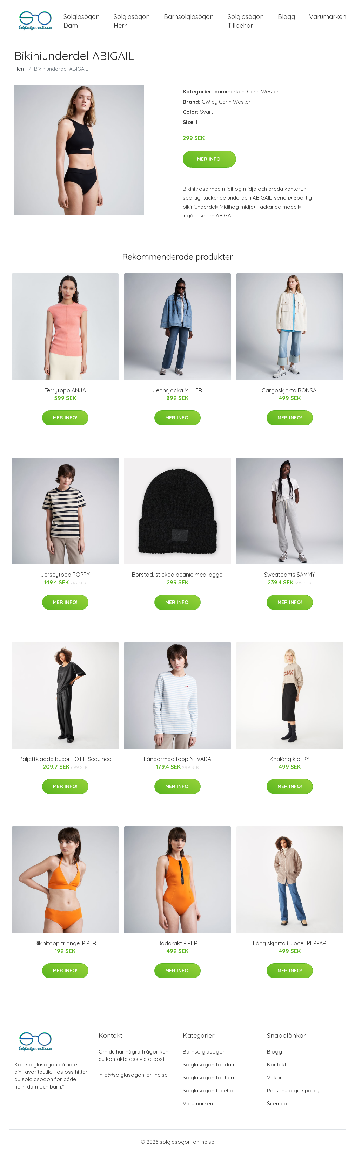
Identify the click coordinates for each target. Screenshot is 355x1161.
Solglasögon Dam (81, 24)
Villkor (274, 1084)
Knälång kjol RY (289, 766)
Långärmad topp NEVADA (177, 766)
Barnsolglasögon (189, 20)
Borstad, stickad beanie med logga (177, 581)
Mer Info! (209, 166)
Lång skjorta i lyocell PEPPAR (289, 950)
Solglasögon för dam (209, 1071)
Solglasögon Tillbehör (246, 24)
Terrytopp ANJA (65, 397)
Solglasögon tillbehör (209, 1097)
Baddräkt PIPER (177, 950)
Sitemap (277, 1110)
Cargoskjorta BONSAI (289, 397)
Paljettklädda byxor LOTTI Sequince (65, 766)
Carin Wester (263, 98)
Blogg (286, 20)
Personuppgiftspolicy (293, 1097)
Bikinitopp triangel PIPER (65, 950)
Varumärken (327, 20)
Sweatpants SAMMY (289, 581)
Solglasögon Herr (132, 24)
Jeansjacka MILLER (177, 397)
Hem (20, 75)
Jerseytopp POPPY (65, 581)
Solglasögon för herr (209, 1084)
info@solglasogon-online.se (133, 1081)
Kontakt (276, 1071)
